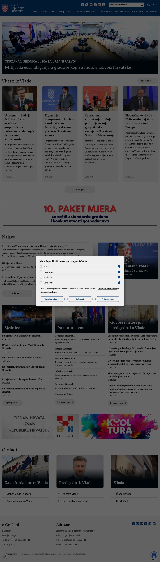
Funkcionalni (49, 272)
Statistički (48, 277)
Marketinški (48, 283)
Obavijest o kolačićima (107, 289)
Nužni (46, 266)
